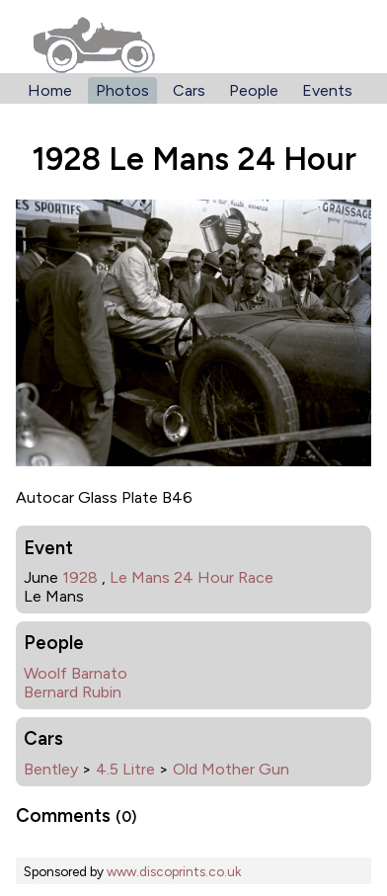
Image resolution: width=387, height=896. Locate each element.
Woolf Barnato (75, 673)
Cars (189, 90)
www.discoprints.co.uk (174, 871)
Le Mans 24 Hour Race (191, 577)
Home (50, 90)
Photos (122, 90)
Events (327, 90)
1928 (80, 577)
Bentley (51, 769)
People (253, 90)
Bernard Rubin (72, 692)
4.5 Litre (125, 769)
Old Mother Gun (231, 769)
